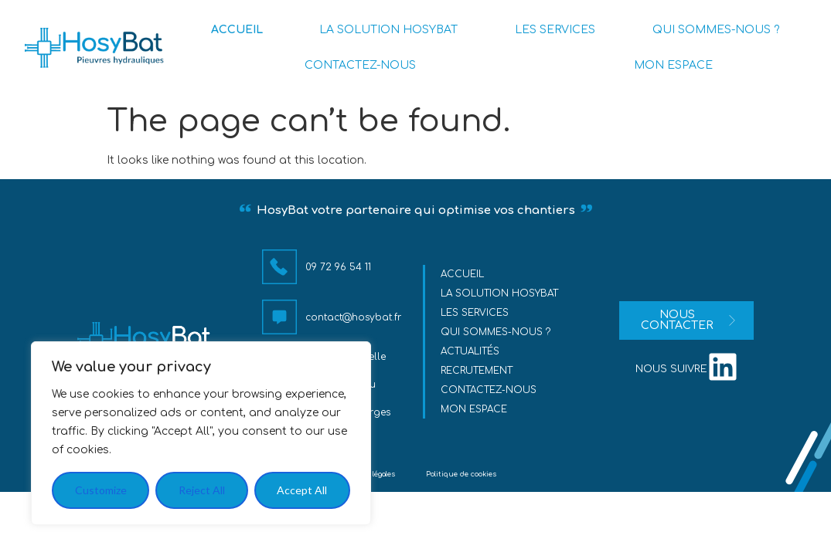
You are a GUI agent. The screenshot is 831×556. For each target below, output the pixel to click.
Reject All (202, 490)
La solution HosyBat (499, 293)
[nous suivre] (722, 366)
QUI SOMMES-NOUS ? (715, 30)
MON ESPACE (673, 65)
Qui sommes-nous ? (495, 332)
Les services (475, 312)
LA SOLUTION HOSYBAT (388, 30)
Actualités (470, 351)
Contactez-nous (488, 390)
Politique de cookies (461, 474)
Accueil (462, 274)
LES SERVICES (555, 30)
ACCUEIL (237, 30)
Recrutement (477, 370)
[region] (201, 433)
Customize (101, 490)
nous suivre (671, 369)
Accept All (302, 490)
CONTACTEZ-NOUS (360, 65)
